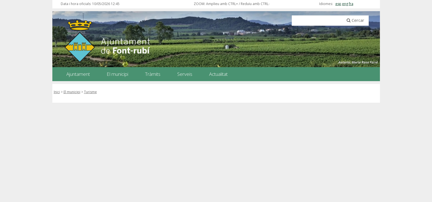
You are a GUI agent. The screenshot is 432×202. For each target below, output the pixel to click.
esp (338, 3)
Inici (57, 92)
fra (351, 3)
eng (345, 3)
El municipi (72, 92)
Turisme (90, 92)
